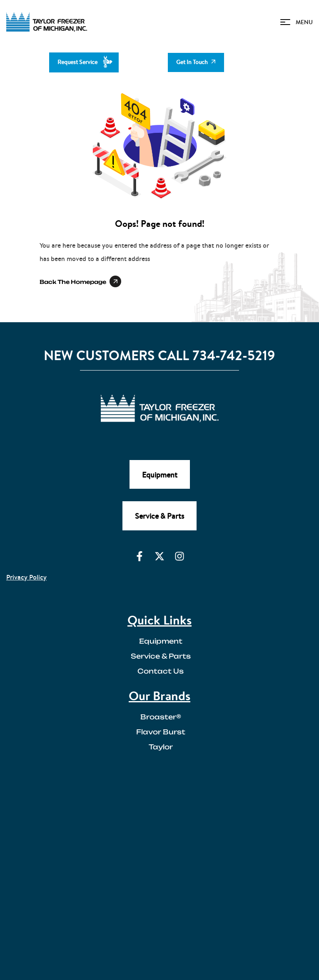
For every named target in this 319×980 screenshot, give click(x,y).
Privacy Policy (26, 577)
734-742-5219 (233, 355)
